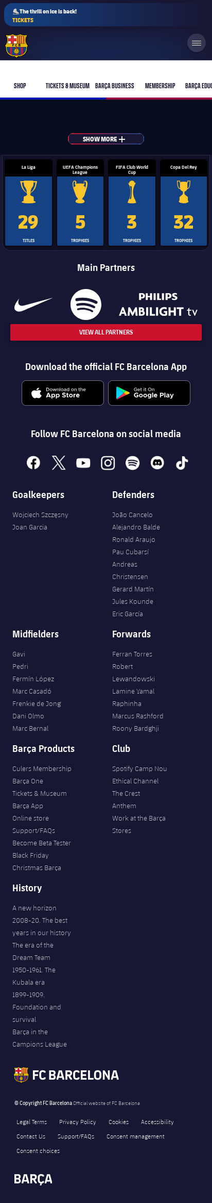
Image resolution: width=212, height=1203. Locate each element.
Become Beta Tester (41, 843)
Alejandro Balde (136, 527)
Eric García (127, 613)
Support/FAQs (33, 830)
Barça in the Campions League (39, 1038)
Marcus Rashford (138, 716)
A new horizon (34, 908)
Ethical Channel (135, 781)
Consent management (136, 1136)
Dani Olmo (28, 716)
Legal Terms (31, 1121)
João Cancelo (132, 514)
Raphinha (127, 703)
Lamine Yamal (133, 691)
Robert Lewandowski (133, 672)
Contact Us (30, 1136)
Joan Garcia (29, 527)
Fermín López (33, 679)
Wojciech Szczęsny (40, 514)
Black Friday (30, 855)
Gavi (18, 654)
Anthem (124, 805)
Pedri (20, 666)
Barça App (27, 805)
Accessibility (157, 1121)
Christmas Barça (36, 867)
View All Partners (106, 332)
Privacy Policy (77, 1121)
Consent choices (38, 1150)
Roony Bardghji (135, 728)
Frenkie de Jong (36, 703)
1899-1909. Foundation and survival (36, 1006)
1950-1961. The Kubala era (34, 976)
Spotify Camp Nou (139, 768)
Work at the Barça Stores (139, 824)
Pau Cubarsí (130, 552)
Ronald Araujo (133, 539)
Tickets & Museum (39, 793)
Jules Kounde (132, 601)
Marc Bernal (30, 728)
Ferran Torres (132, 654)
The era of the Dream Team (33, 951)
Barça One (27, 781)
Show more (111, 139)
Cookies (119, 1121)
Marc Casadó (31, 691)
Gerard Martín (133, 589)
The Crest (126, 793)
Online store (30, 818)
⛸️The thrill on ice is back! (44, 15)
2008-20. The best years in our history (41, 926)
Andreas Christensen (130, 570)
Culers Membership (42, 768)
